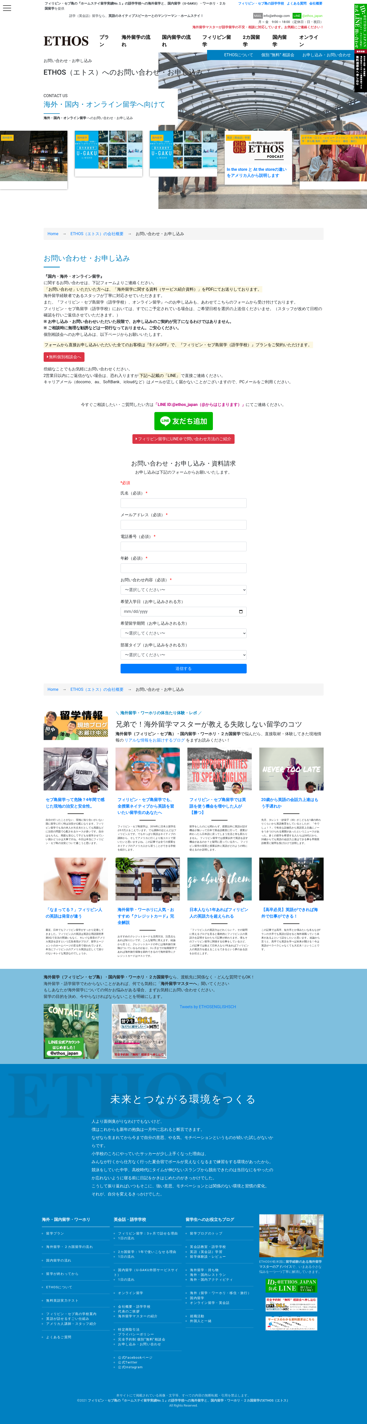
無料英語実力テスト (62, 1300)
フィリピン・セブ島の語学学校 (261, 3)
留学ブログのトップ (206, 1233)
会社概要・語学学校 (134, 1306)
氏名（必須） (134, 493)
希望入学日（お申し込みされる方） (153, 601)
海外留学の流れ (136, 40)
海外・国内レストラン (208, 1275)
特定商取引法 (129, 1329)
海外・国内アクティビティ (211, 1279)
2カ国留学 (251, 40)
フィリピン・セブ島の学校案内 (71, 1314)
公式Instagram (130, 1367)
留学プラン (55, 1233)
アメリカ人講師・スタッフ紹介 (71, 1324)
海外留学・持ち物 (204, 1270)
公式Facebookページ (135, 1357)
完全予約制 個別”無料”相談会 (141, 1339)
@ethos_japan (312, 16)
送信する (184, 668)
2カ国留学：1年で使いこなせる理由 (147, 1252)
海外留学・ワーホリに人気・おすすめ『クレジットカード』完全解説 (146, 916)
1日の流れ (126, 1238)
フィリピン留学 (216, 40)
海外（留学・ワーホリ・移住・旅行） (336, 141)
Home (53, 233)
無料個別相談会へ (64, 356)
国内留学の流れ (176, 40)
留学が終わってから (62, 1274)
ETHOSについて (238, 54)
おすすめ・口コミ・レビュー (318, 137)
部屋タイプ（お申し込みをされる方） (155, 645)
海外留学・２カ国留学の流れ (69, 1247)
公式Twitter (127, 1362)
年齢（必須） (134, 558)
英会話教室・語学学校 (208, 1247)
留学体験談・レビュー (208, 1256)
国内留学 (279, 40)
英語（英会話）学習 (238, 137)
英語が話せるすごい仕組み (67, 1319)
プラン (104, 40)
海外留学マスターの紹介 (138, 1316)
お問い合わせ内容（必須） (146, 580)
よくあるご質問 (58, 1337)
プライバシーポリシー (136, 1334)
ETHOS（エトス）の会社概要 (97, 233)
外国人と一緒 (201, 1321)
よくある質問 (296, 3)
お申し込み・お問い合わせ (326, 54)
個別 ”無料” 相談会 (277, 54)
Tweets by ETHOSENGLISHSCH (208, 1006)
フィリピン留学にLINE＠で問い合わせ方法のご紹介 (183, 438)
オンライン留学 (130, 1293)
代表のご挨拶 (129, 1311)
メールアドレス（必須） (144, 514)
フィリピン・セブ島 (346, 137)
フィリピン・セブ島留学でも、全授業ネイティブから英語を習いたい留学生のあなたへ (146, 806)
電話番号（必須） (138, 536)
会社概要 (315, 3)
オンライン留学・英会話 (210, 1303)
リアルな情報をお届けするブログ (154, 740)
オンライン (308, 40)
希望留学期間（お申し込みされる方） (155, 623)
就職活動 (197, 1316)
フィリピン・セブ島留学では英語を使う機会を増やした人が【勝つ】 (217, 806)
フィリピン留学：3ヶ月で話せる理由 (148, 1233)
